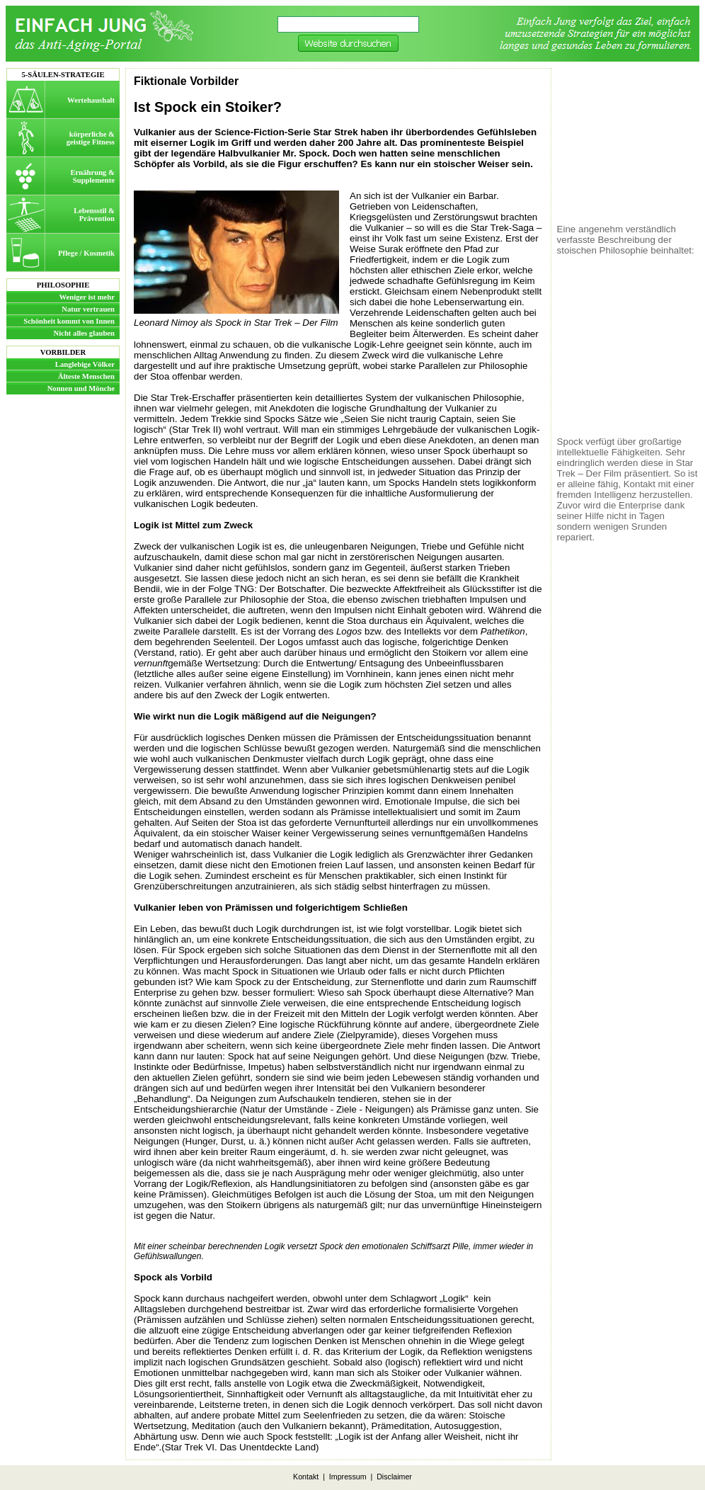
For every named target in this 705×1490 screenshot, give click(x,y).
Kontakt (306, 1476)
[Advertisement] (628, 142)
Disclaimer (394, 1476)
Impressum (348, 1476)
